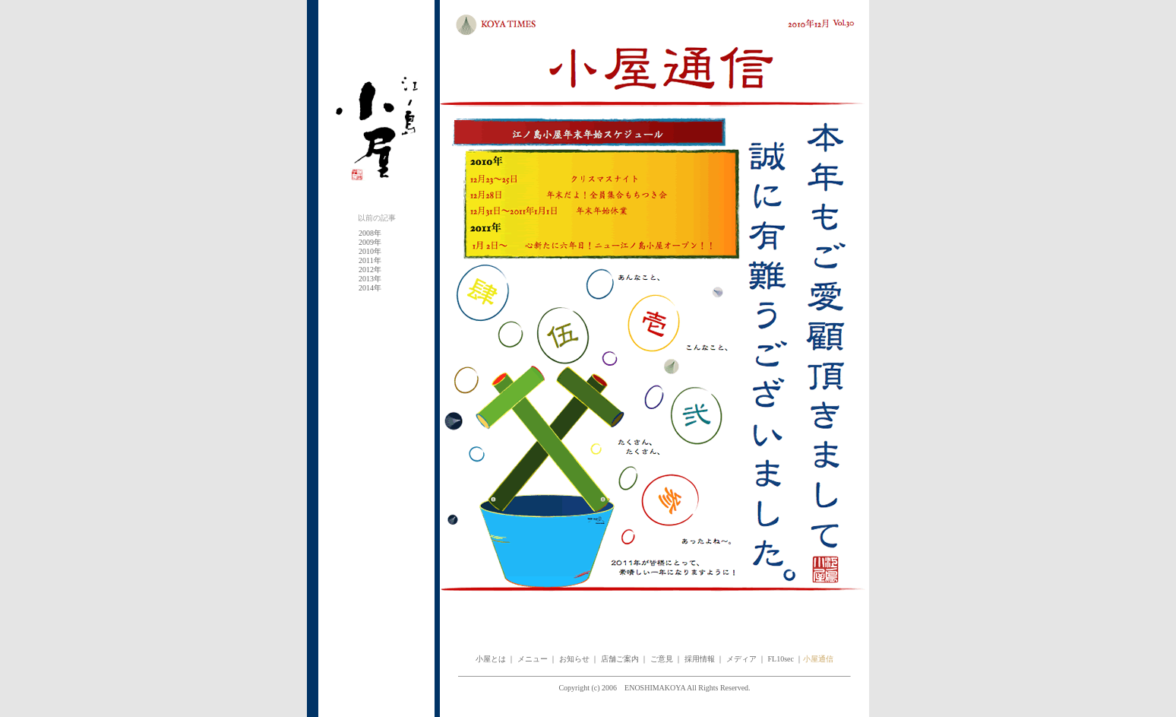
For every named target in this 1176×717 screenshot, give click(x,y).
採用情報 (699, 659)
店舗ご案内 (620, 659)
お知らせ (574, 659)
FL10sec (781, 659)
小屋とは (491, 659)
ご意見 (661, 659)
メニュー (531, 659)
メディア (741, 659)
